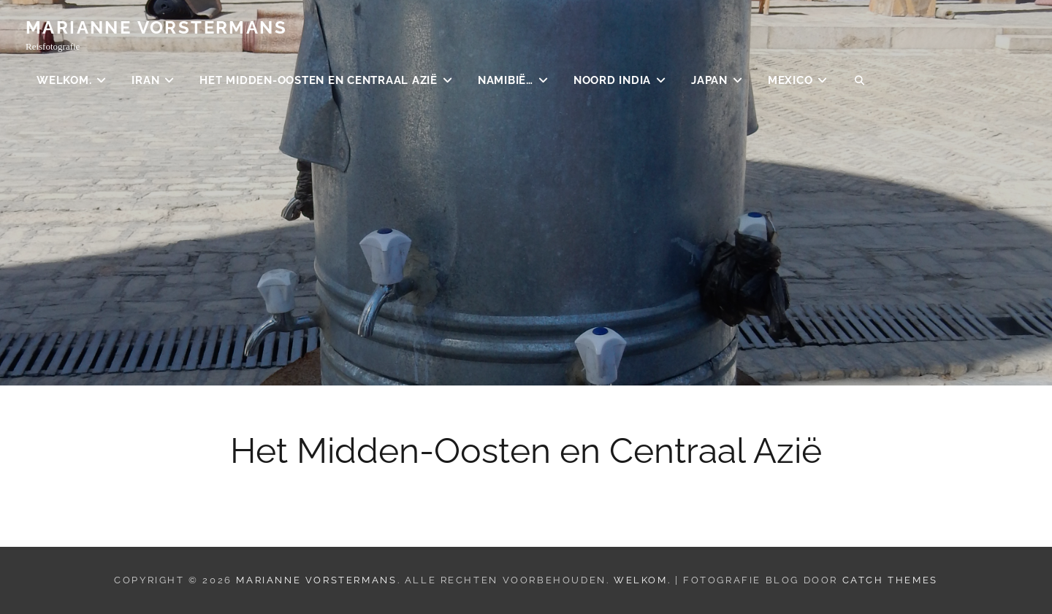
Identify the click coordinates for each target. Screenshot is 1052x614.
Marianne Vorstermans (156, 27)
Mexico (790, 80)
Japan (709, 80)
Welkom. (64, 80)
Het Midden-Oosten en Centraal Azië (318, 80)
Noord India (612, 80)
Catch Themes (890, 580)
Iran (145, 80)
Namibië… (505, 80)
